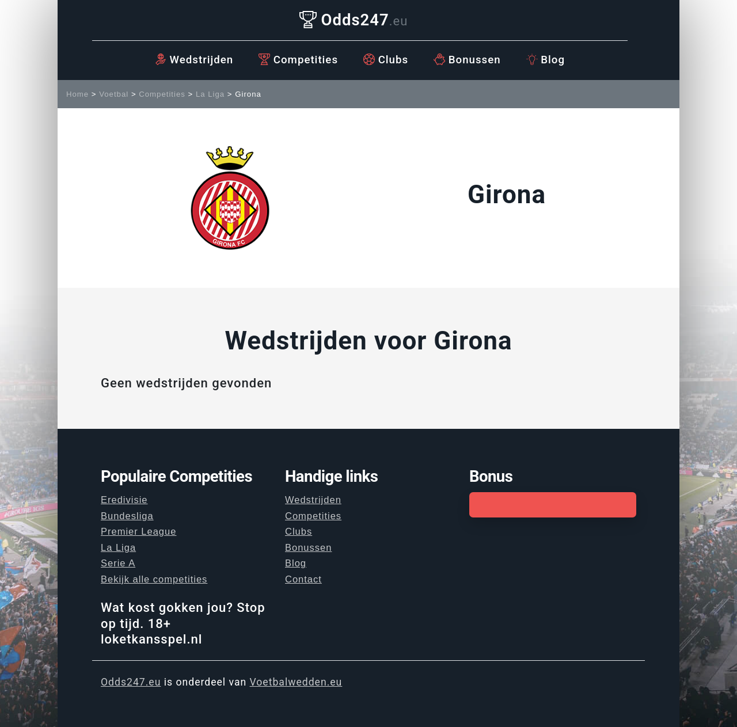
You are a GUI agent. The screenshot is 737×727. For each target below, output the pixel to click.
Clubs (385, 60)
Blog (545, 60)
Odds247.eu (131, 682)
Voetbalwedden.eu (296, 682)
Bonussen (467, 60)
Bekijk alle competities (154, 579)
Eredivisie (124, 499)
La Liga (210, 94)
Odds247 (353, 19)
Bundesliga (127, 516)
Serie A (118, 563)
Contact (303, 579)
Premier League (138, 531)
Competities (298, 60)
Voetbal (113, 94)
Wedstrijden (194, 60)
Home (77, 94)
